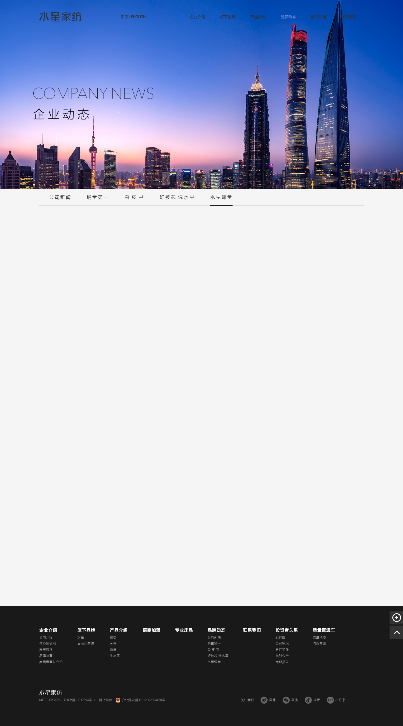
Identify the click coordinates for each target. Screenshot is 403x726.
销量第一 (97, 200)
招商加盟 (318, 17)
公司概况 (282, 643)
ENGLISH (138, 17)
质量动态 (319, 637)
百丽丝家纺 (85, 643)
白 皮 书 (134, 200)
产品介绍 (258, 17)
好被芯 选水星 (177, 200)
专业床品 (184, 630)
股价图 (280, 637)
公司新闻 (60, 200)
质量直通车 (324, 630)
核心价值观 (47, 643)
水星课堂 (221, 200)
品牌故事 (46, 656)
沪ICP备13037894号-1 (79, 700)
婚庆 (113, 650)
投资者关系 (286, 630)
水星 (80, 637)
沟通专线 (319, 643)
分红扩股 (282, 650)
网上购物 (106, 700)
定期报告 (282, 662)
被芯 (113, 637)
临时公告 (282, 656)
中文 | (125, 17)
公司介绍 (46, 637)
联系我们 (349, 17)
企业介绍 (197, 17)
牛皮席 (115, 656)
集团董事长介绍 (51, 662)
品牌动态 (288, 17)
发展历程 (46, 650)
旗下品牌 (228, 17)
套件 (113, 643)
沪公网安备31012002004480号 (143, 700)
